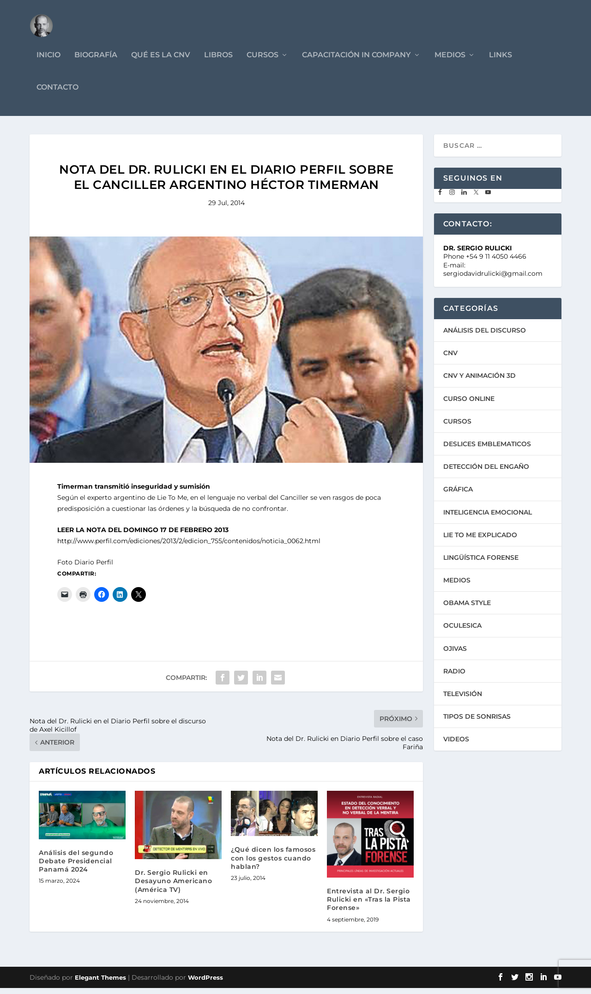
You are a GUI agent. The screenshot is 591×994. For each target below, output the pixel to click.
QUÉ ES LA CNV (160, 61)
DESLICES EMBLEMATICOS (487, 450)
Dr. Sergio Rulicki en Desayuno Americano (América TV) (173, 887)
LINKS (500, 61)
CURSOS (262, 61)
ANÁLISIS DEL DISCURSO (484, 336)
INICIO (48, 61)
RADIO (454, 677)
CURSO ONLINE (469, 404)
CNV (450, 359)
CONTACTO (57, 93)
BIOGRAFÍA (95, 61)
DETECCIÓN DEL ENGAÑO (486, 472)
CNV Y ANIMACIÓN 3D (479, 382)
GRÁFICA (458, 495)
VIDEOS (456, 745)
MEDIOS (449, 61)
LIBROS (218, 61)
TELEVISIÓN (462, 700)
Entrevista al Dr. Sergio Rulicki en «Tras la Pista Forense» (369, 905)
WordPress (205, 983)
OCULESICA (462, 632)
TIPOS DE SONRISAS (477, 723)
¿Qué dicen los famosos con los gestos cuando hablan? (273, 864)
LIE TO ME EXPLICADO (480, 541)
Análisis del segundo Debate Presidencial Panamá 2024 (76, 867)
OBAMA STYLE (467, 609)
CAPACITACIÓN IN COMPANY (356, 61)
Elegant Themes (100, 983)
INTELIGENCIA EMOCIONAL (487, 518)
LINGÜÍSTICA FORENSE (481, 563)
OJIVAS (455, 654)
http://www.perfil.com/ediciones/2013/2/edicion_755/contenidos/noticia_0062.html (188, 547)
